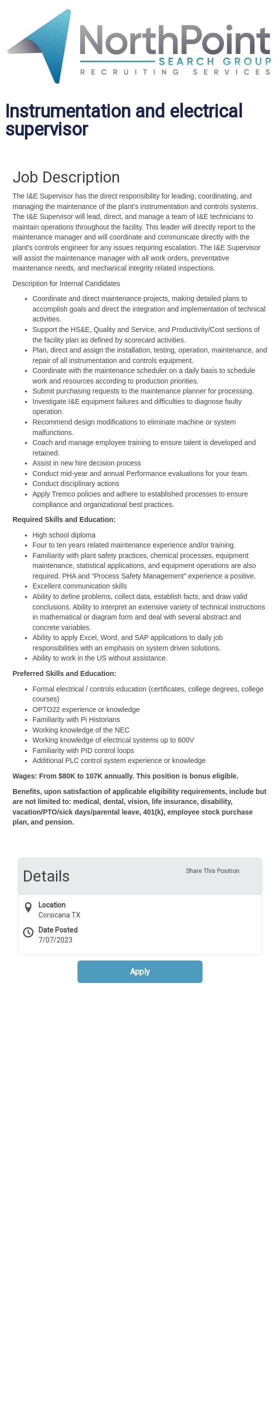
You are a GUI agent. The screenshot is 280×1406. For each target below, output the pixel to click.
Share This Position (213, 871)
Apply (140, 971)
